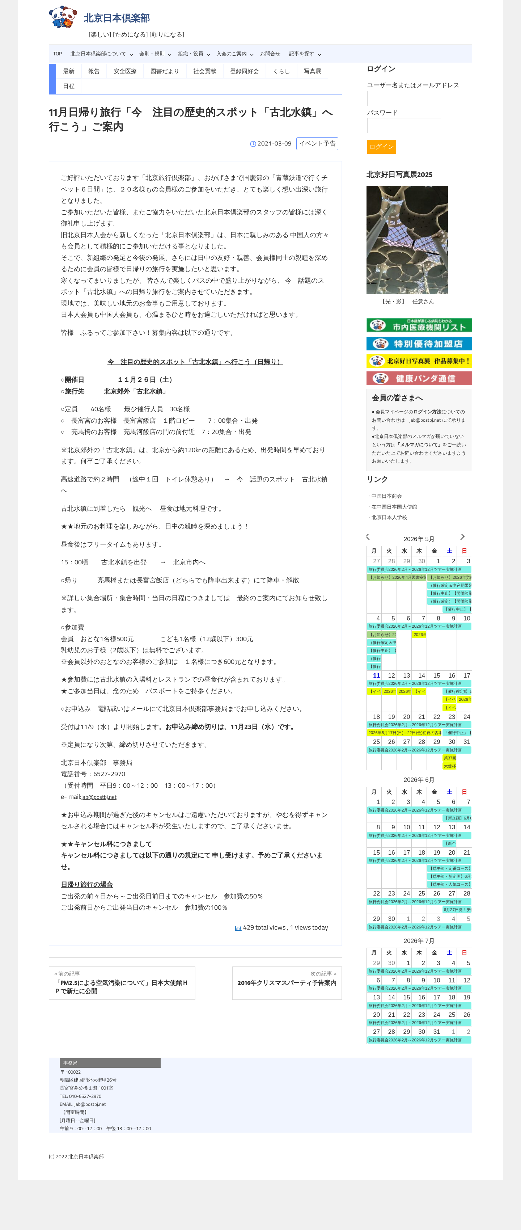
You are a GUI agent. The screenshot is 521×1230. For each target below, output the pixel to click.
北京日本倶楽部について (102, 54)
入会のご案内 (235, 54)
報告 (92, 71)
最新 (68, 71)
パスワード (382, 112)
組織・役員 (194, 54)
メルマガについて (419, 444)
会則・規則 (155, 54)
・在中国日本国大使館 (397, 506)
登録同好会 (230, 71)
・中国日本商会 (388, 495)
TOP (57, 54)
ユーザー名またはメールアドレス (413, 85)
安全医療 (121, 71)
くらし (264, 71)
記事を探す (305, 54)
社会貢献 (194, 71)
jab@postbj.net (102, 781)
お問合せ (270, 54)
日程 (320, 71)
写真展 (293, 71)
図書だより (157, 71)
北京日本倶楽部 (117, 18)
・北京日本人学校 (391, 517)
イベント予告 (317, 127)
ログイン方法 (427, 411)
